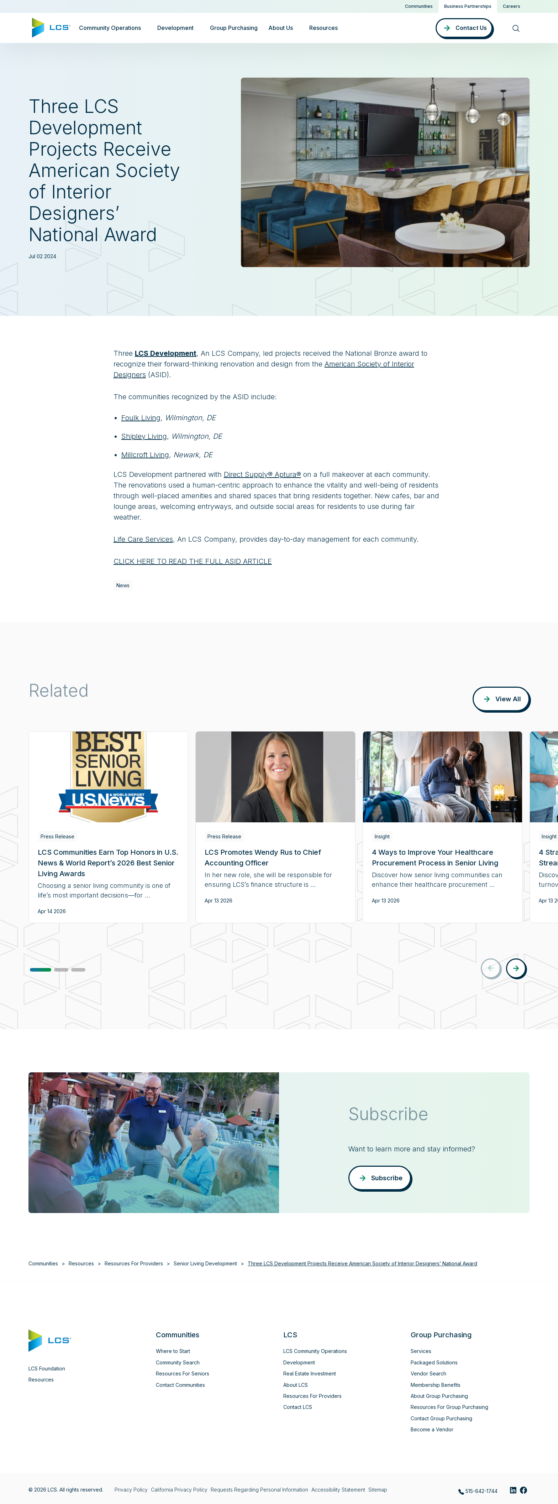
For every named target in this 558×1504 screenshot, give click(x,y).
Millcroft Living (145, 455)
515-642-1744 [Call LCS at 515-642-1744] (478, 1491)
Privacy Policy (131, 1490)
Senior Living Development (205, 1263)
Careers (511, 6)
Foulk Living (140, 417)
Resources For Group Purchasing (449, 1407)
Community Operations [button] (110, 27)
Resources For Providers (134, 1263)
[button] (40, 970)
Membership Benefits (435, 1385)
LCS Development (165, 353)
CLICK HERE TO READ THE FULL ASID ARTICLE (193, 561)
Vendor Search (428, 1373)
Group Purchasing (234, 27)
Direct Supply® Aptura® (262, 474)
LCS (290, 1335)
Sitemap (377, 1490)
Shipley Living (144, 436)
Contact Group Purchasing (441, 1418)
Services (421, 1351)
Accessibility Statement (338, 1490)
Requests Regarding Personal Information (259, 1490)
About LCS (295, 1385)
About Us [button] (280, 27)
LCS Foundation (46, 1368)
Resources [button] (323, 27)
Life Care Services (143, 539)
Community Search (178, 1362)
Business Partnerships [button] (467, 6)
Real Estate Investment (309, 1373)
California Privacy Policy (179, 1490)
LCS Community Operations (315, 1351)
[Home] (51, 27)
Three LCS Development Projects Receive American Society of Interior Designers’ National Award (362, 1263)
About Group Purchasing (439, 1396)
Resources (81, 1263)
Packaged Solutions (434, 1362)
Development (299, 1362)
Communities (419, 6)
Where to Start (173, 1351)
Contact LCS (297, 1407)
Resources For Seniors (182, 1373)
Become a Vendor (432, 1429)
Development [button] (175, 27)
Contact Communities (180, 1385)
